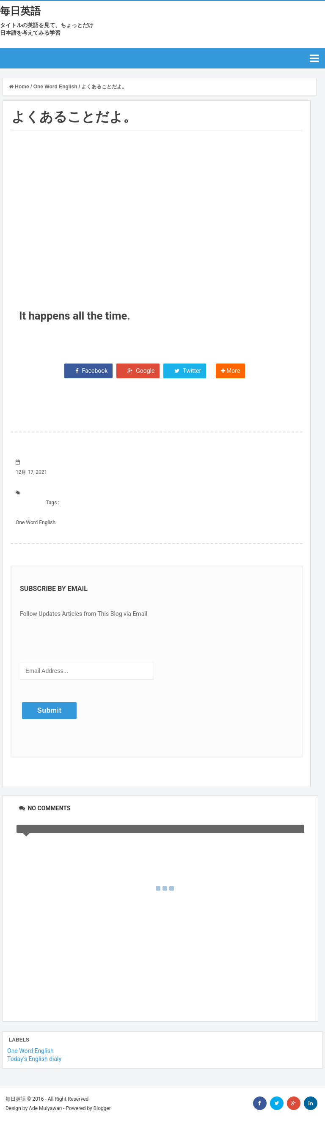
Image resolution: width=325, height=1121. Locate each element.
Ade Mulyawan (45, 1108)
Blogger (102, 1108)
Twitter (184, 370)
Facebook (88, 370)
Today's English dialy (34, 1058)
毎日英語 (20, 10)
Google (138, 370)
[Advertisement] (157, 229)
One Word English (35, 522)
